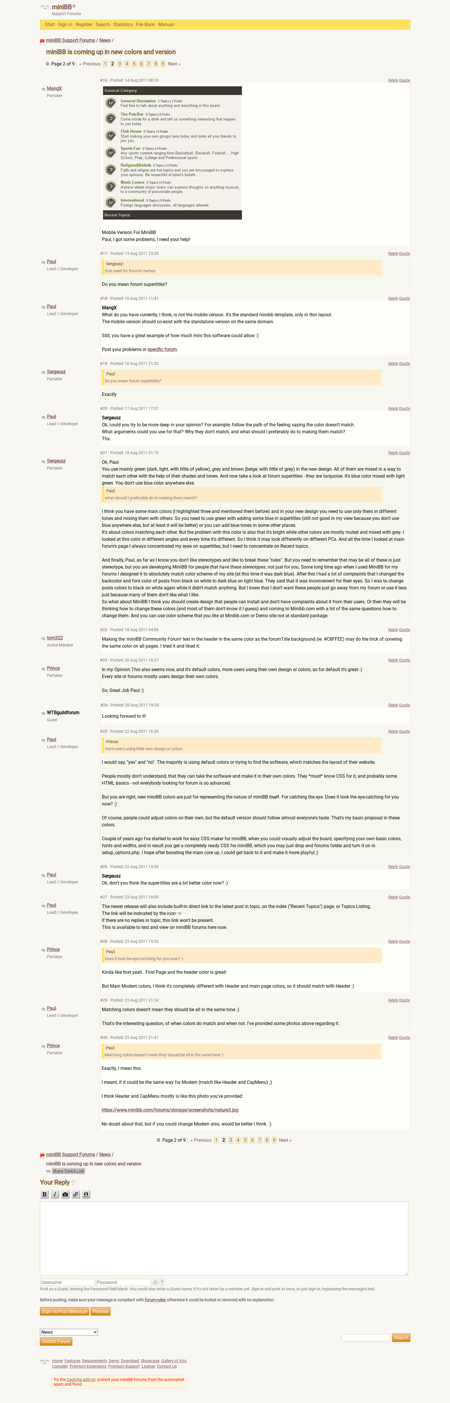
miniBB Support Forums (70, 40)
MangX (54, 88)
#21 (103, 452)
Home (57, 1360)
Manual (166, 24)
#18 (103, 298)
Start (50, 24)
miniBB (62, 7)
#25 (103, 731)
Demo (114, 1360)
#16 (103, 80)
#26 (103, 866)
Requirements (94, 1360)
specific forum (162, 349)
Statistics (123, 24)
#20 (103, 408)
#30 (103, 1037)
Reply (393, 80)
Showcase (150, 1360)
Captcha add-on (81, 1379)
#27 (103, 897)
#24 (104, 705)
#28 (103, 941)
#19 (103, 363)
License (148, 1366)
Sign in (65, 24)
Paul (51, 261)
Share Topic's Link (68, 1171)
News (105, 40)
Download (130, 1360)
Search (103, 24)
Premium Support (124, 1366)
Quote (404, 80)
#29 (103, 1000)
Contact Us (167, 1366)
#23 (103, 660)
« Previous (89, 64)
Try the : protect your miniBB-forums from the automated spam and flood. (119, 1381)
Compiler (60, 1366)
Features (72, 1360)
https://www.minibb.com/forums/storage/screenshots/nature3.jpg (170, 1110)
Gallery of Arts (174, 1360)
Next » (174, 64)
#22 (103, 629)
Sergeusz (56, 372)
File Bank (145, 24)
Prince (53, 668)
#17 (103, 253)
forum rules (155, 1300)
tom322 (55, 638)
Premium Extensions (88, 1366)
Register (84, 24)
